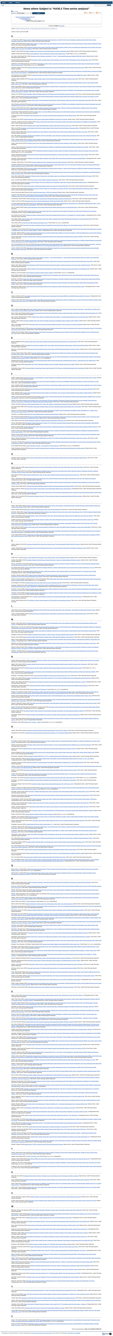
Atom (86, 12)
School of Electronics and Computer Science (42, 1333)
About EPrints (71, 1333)
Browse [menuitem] (18, 2)
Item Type (61, 25)
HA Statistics (26, 19)
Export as (13, 13)
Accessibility (77, 1333)
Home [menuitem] (3, 2)
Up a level (14, 11)
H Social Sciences (23, 18)
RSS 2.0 (98, 12)
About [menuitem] (10, 2)
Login (2, 5)
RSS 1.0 (92, 12)
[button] (38, 13)
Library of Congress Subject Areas (24, 17)
